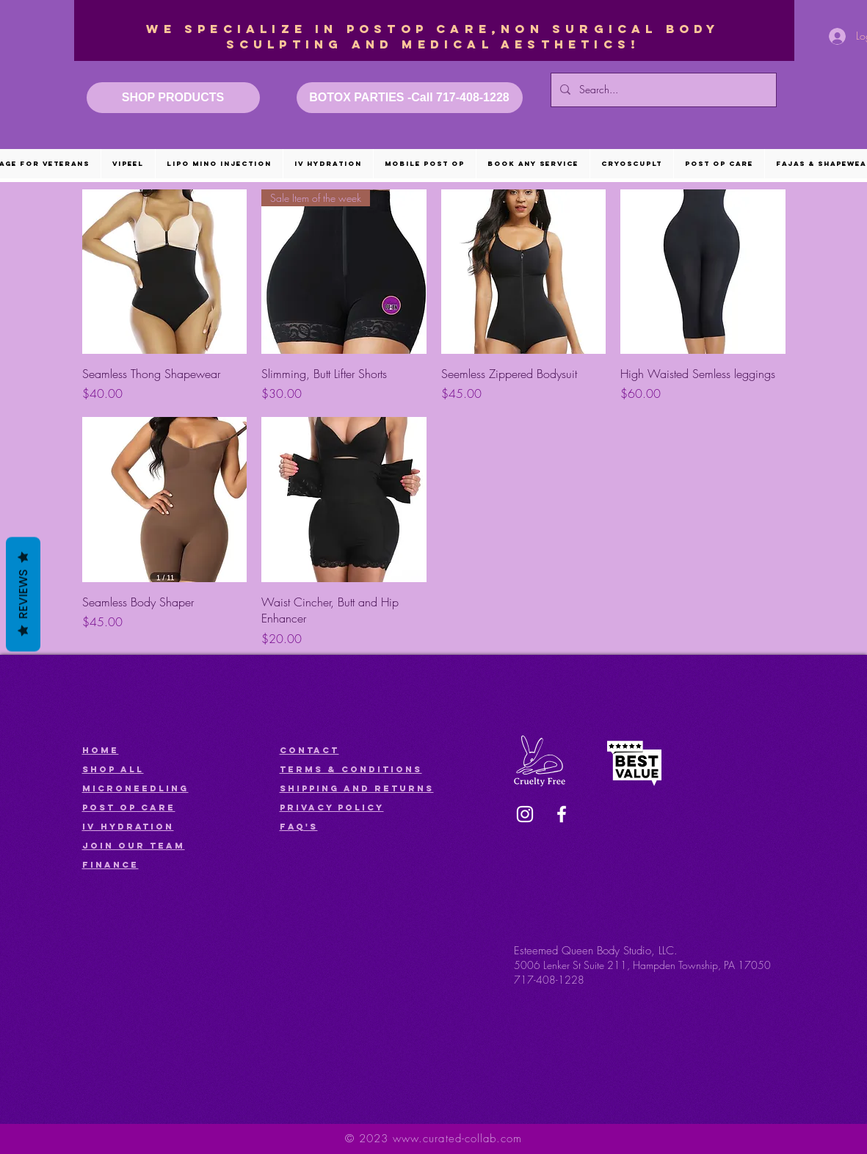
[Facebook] (562, 814)
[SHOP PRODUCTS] (173, 97)
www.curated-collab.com (457, 1138)
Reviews (23, 594)
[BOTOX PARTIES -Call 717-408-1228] (410, 97)
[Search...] (662, 89)
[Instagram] (525, 814)
